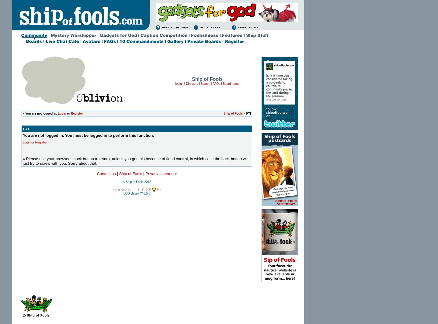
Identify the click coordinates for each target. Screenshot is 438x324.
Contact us (106, 173)
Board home (231, 83)
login (179, 83)
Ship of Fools (233, 113)
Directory (192, 83)
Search (205, 83)
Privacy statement (161, 173)
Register (77, 113)
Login (62, 113)
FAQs (216, 83)
